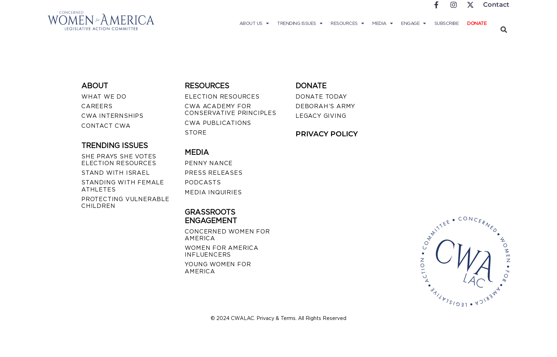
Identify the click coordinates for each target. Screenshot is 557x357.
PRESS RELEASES (213, 172)
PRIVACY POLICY (327, 134)
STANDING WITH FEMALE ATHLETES (122, 186)
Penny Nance (209, 163)
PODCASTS (203, 182)
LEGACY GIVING (321, 115)
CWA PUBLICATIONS (218, 123)
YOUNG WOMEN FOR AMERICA (218, 267)
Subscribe (446, 23)
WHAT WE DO (103, 96)
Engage (413, 23)
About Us (254, 23)
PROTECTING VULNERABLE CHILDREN (125, 202)
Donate (476, 23)
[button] (503, 29)
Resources (347, 23)
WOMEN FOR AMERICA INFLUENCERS (222, 251)
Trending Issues (299, 23)
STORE (195, 132)
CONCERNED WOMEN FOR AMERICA (227, 235)
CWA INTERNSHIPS (112, 115)
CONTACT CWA (106, 125)
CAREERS (97, 106)
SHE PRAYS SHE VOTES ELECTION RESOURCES (118, 160)
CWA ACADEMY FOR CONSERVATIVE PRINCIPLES (230, 109)
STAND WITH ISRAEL (115, 172)
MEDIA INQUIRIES (213, 192)
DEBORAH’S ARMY (325, 106)
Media (382, 23)
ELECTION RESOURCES (222, 96)
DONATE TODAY (321, 96)
